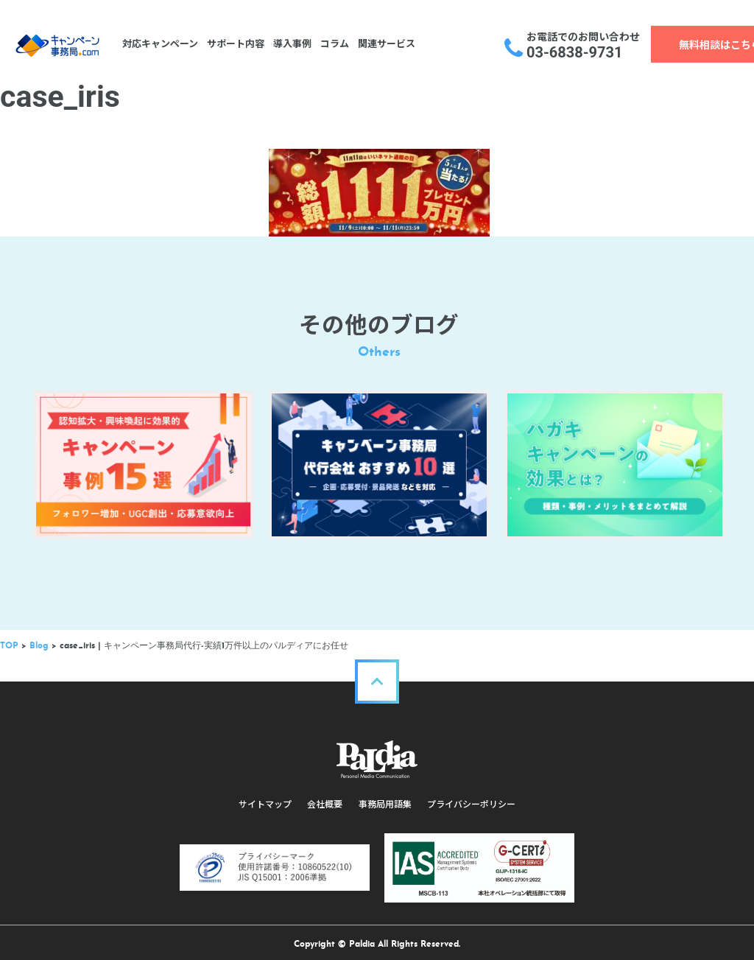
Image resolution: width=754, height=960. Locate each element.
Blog (39, 640)
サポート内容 (234, 43)
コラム (333, 43)
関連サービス (385, 43)
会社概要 (325, 798)
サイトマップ (266, 798)
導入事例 (291, 43)
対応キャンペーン (159, 43)
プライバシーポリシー (470, 798)
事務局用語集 (384, 798)
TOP (9, 640)
